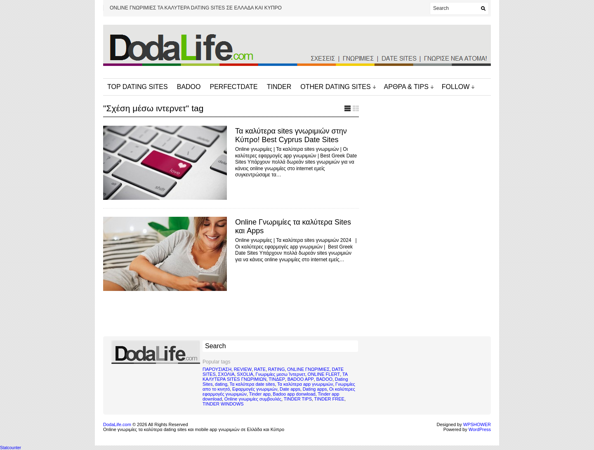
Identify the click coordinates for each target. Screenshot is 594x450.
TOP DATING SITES (137, 86)
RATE (260, 369)
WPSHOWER (477, 424)
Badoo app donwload (294, 393)
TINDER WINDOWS (223, 403)
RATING (276, 369)
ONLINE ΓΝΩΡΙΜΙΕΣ (308, 369)
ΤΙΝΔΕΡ (277, 379)
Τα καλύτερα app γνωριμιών (305, 384)
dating (221, 384)
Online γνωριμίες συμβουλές (253, 398)
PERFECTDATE (234, 86)
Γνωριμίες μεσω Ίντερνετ (280, 374)
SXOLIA (245, 374)
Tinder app (260, 393)
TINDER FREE (329, 398)
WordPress (480, 429)
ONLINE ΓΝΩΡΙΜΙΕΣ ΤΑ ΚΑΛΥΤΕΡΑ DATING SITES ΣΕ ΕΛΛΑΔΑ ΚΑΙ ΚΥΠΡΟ (196, 8)
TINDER (279, 86)
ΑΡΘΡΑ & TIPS (406, 86)
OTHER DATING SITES (335, 86)
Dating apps (315, 389)
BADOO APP (301, 379)
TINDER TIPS (298, 398)
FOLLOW (456, 86)
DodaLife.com (117, 424)
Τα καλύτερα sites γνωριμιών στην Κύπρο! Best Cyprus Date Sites (291, 135)
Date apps (290, 389)
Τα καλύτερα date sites (252, 384)
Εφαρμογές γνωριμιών (254, 389)
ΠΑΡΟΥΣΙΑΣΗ (217, 369)
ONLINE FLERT (324, 374)
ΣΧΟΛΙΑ (226, 374)
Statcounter (10, 447)
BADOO (189, 86)
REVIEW (243, 369)
